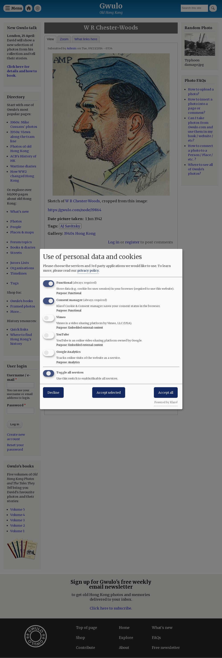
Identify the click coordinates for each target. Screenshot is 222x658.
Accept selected (109, 392)
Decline (53, 392)
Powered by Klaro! (165, 402)
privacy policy (88, 270)
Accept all (165, 392)
